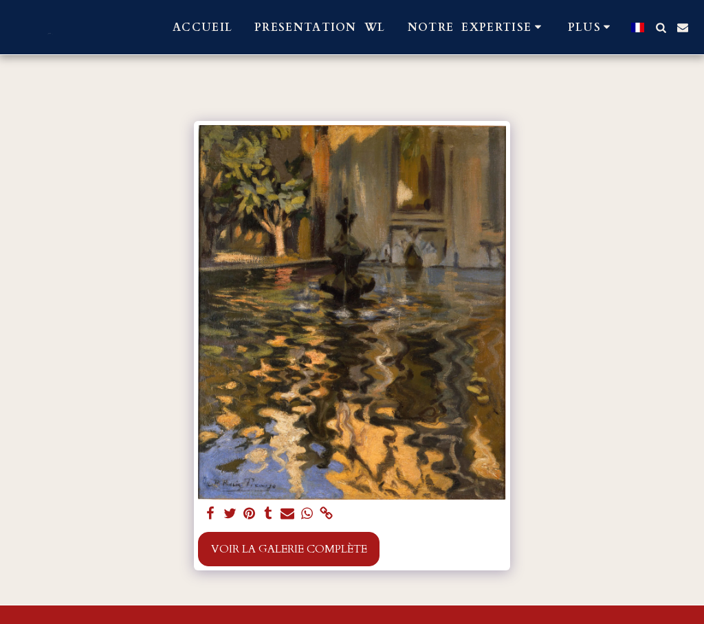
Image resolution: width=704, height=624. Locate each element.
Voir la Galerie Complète (289, 549)
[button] (476, 27)
